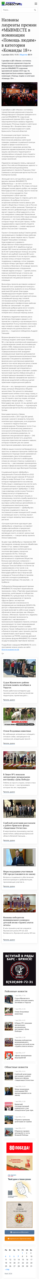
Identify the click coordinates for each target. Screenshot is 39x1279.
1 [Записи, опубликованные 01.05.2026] (22, 1253)
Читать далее (9, 700)
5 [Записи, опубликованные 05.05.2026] (9, 1256)
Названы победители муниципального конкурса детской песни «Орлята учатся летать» (18, 921)
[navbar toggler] (35, 3)
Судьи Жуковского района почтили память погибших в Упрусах (17, 685)
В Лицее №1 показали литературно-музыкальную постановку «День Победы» (16, 777)
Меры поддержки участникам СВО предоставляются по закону (19, 872)
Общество (24, 55)
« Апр (7, 1269)
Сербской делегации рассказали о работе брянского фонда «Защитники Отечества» (19, 825)
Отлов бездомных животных (17, 730)
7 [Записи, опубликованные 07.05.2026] (18, 1256)
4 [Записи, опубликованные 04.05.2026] (5, 1256)
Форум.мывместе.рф (10, 650)
